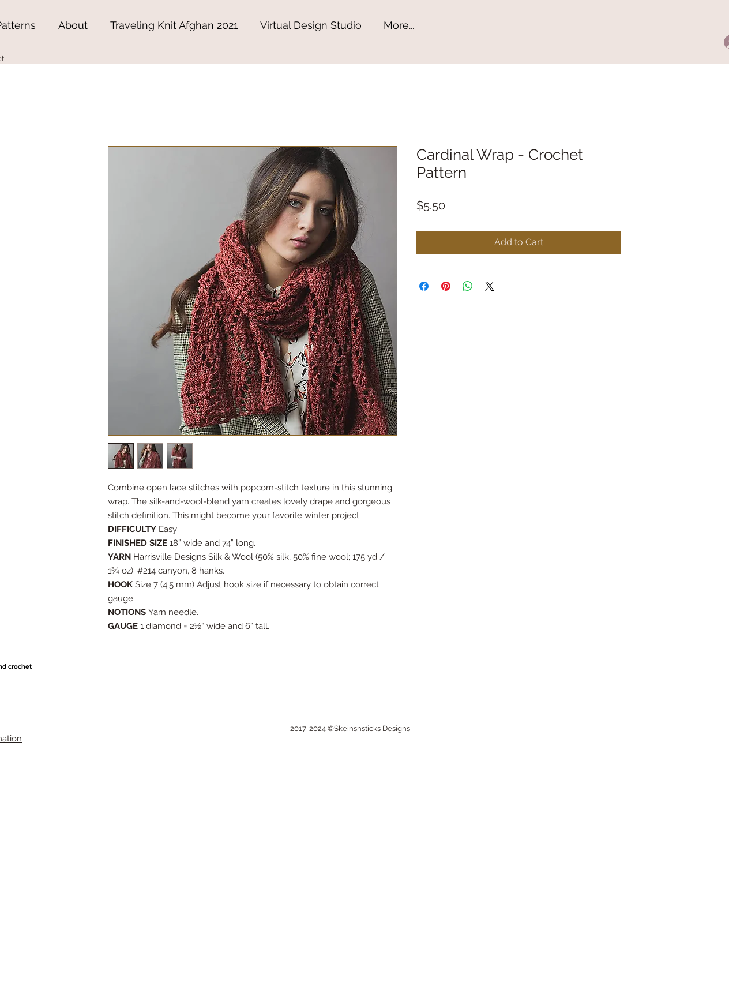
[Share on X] (490, 286)
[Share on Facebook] (424, 286)
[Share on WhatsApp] (468, 286)
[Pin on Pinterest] (446, 286)
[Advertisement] (86, 909)
